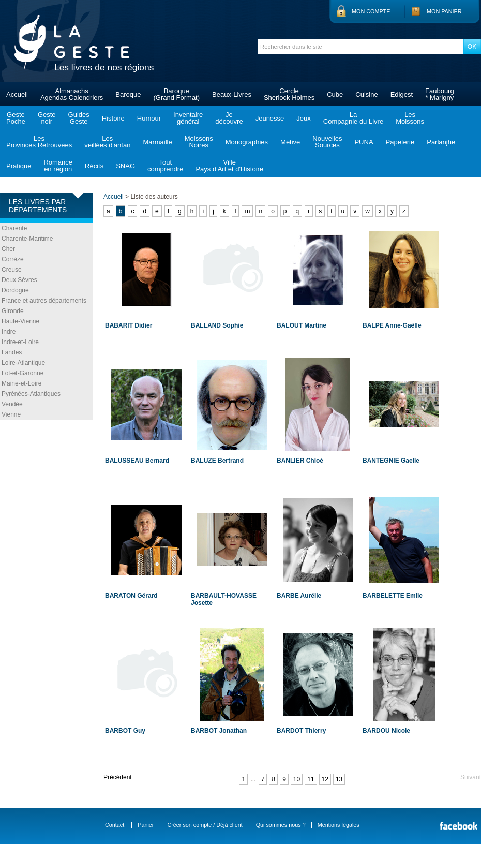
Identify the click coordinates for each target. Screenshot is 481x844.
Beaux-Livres (231, 94)
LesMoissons (410, 118)
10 (296, 779)
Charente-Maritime (27, 238)
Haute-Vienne (20, 321)
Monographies (247, 142)
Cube (335, 94)
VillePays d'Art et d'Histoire (229, 165)
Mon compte (371, 11)
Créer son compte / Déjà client (204, 825)
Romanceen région (57, 165)
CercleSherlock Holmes (289, 94)
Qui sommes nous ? (281, 825)
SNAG (125, 166)
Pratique (18, 166)
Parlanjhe (441, 142)
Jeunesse (269, 118)
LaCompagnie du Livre (353, 118)
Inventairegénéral (188, 118)
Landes (12, 352)
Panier (146, 825)
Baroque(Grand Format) (176, 94)
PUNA (363, 142)
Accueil (17, 94)
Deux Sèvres (19, 280)
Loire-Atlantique (23, 362)
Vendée (12, 404)
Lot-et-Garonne (22, 373)
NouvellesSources (327, 142)
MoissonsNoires (199, 142)
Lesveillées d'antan (107, 142)
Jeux (303, 118)
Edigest (401, 94)
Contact (114, 825)
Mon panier (444, 11)
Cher (8, 249)
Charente (14, 228)
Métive (290, 142)
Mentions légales (338, 825)
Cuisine (366, 94)
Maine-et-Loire (21, 383)
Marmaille (157, 142)
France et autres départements (44, 300)
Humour (149, 118)
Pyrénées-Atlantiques (31, 393)
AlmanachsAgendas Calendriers (71, 94)
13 (339, 779)
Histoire (113, 118)
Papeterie (400, 142)
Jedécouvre (229, 118)
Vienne (11, 414)
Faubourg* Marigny (439, 94)
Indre (9, 331)
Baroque (128, 94)
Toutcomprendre (165, 165)
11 (310, 779)
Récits (94, 166)
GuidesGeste (78, 118)
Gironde (13, 311)
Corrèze (13, 259)
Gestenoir (47, 118)
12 (325, 779)
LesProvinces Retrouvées (39, 142)
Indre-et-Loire (20, 342)
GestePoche (15, 118)
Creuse (12, 269)
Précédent (117, 777)
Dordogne (15, 290)
